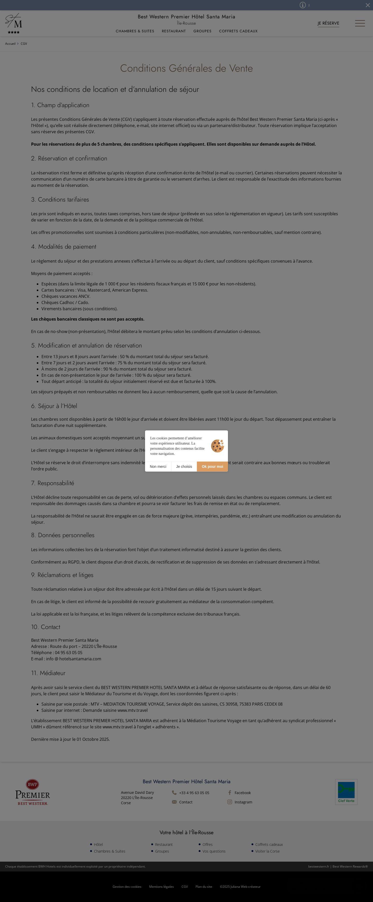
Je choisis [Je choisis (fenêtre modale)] (184, 466)
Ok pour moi (212, 466)
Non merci (158, 466)
